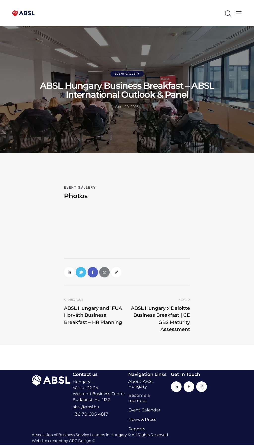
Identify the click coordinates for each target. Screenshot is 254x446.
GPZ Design (80, 441)
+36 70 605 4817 (90, 415)
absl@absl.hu (86, 407)
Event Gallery (127, 73)
